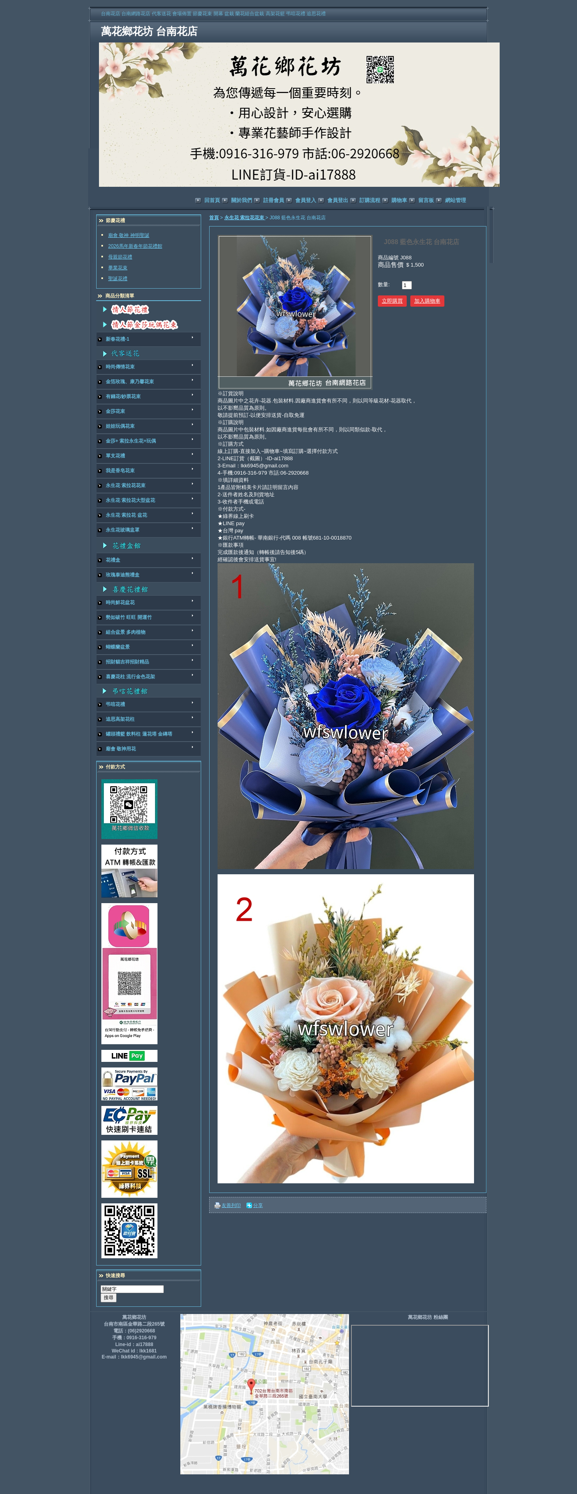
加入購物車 (427, 301)
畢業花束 (117, 268)
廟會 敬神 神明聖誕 (128, 235)
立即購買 (392, 301)
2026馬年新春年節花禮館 (135, 246)
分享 (258, 1205)
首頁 (214, 217)
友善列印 (231, 1205)
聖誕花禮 (117, 278)
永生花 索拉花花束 (245, 217)
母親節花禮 (120, 257)
